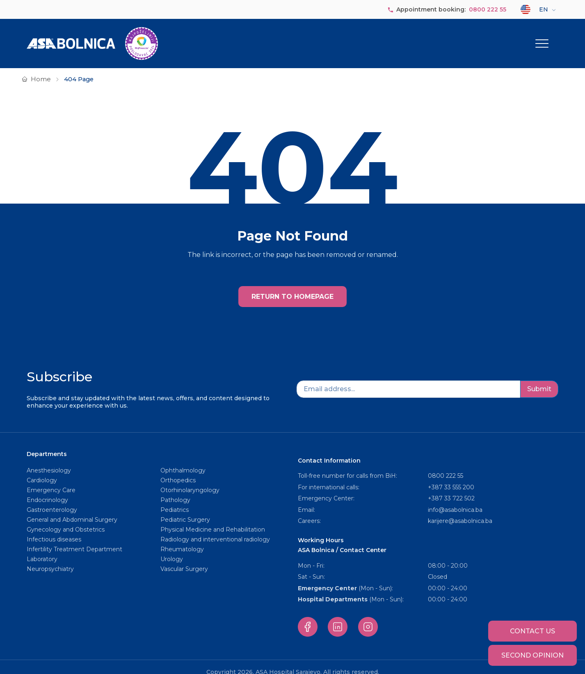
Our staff (363, 38)
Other (537, 38)
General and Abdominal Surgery (72, 509)
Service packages (420, 38)
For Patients (491, 38)
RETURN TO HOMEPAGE (292, 286)
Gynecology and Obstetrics (66, 519)
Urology (171, 548)
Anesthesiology (49, 460)
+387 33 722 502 (451, 488)
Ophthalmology (183, 460)
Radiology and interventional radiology (216, 529)
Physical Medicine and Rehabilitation (212, 519)
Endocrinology (47, 489)
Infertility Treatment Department (74, 539)
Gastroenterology (52, 499)
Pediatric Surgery (185, 509)
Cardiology (42, 470)
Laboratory (42, 548)
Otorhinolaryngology (189, 480)
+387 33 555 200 (451, 477)
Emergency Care (51, 480)
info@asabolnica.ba (455, 499)
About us (256, 38)
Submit (539, 379)
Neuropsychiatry (50, 558)
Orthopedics (178, 470)
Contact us (532, 631)
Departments (306, 38)
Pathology (175, 489)
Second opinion (532, 655)
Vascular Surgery (184, 558)
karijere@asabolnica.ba (460, 510)
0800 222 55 (487, 9)
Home (41, 69)
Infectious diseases (55, 529)
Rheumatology (182, 539)
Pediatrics (174, 499)
